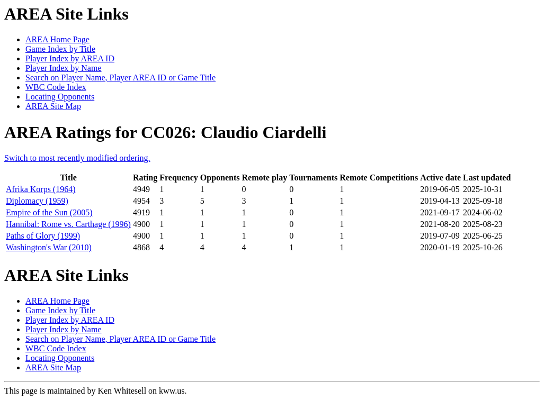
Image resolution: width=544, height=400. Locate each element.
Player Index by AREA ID (69, 58)
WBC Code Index (55, 87)
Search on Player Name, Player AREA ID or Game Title (120, 77)
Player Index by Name (63, 67)
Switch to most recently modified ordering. (77, 157)
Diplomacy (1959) (37, 200)
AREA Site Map (53, 106)
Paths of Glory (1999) (43, 235)
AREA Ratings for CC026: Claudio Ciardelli (165, 132)
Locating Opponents (59, 96)
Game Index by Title (60, 48)
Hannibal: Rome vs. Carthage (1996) (68, 224)
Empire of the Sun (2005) (49, 212)
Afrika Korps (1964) (41, 189)
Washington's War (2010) (49, 247)
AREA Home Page (57, 39)
